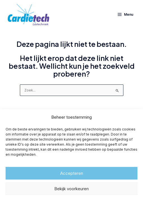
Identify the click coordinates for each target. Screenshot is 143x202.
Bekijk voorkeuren (71, 188)
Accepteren (71, 173)
